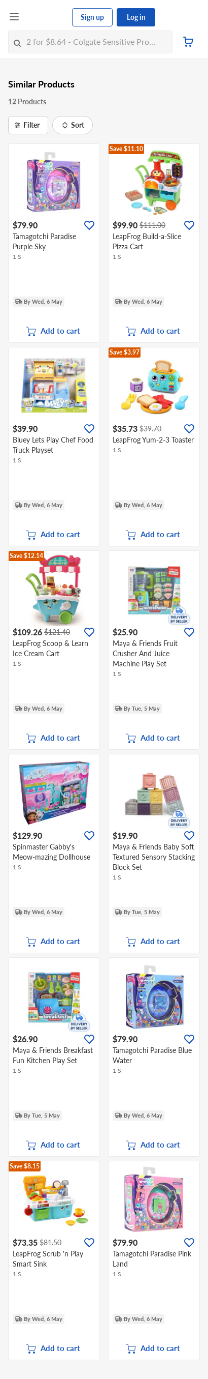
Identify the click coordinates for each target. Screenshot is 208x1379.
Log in (136, 17)
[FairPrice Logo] (46, 17)
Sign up (92, 17)
